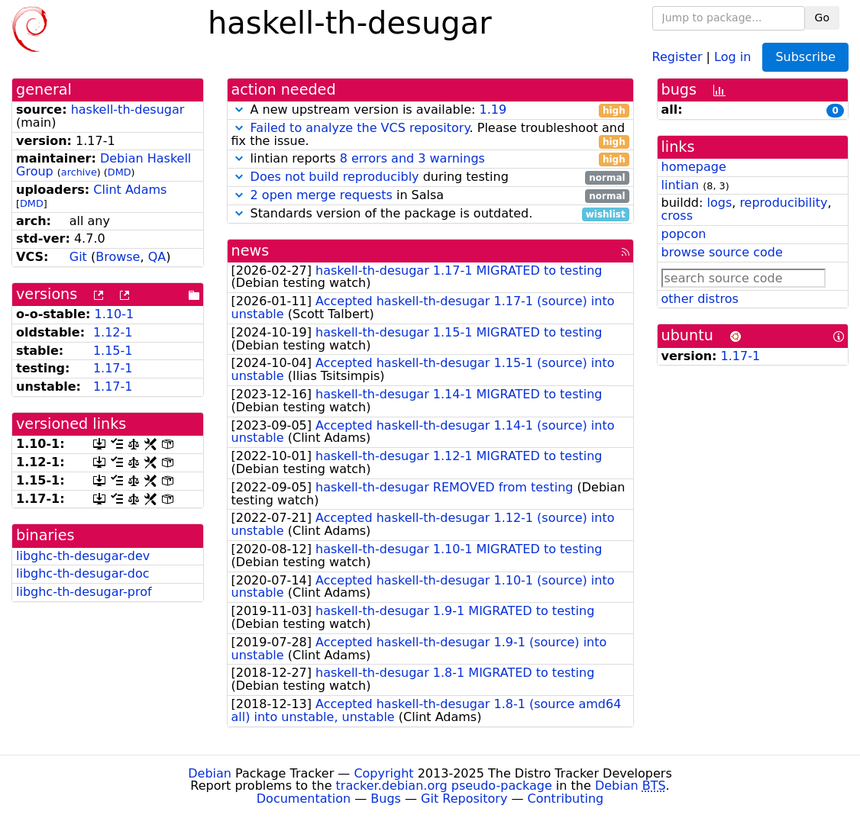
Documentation (304, 798)
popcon (683, 234)
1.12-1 (113, 332)
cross (677, 215)
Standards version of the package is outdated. (430, 214)
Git (78, 257)
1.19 (492, 109)
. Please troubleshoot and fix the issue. (430, 135)
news (250, 250)
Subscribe (805, 57)
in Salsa (430, 195)
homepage (693, 166)
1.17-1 (113, 368)
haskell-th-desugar (128, 109)
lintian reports (430, 159)
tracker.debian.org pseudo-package (444, 785)
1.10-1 (114, 314)
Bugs (385, 798)
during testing (430, 177)
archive (79, 172)
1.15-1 (113, 350)
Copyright (383, 773)
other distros (700, 298)
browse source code (722, 252)
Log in (732, 56)
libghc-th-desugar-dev (83, 556)
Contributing (566, 798)
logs (719, 202)
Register (677, 56)
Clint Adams (130, 189)
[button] (239, 109)
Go (822, 17)
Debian (209, 773)
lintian (680, 185)
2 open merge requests (322, 195)
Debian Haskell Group (103, 165)
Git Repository (464, 798)
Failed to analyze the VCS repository (360, 128)
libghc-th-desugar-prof (84, 592)
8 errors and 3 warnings (412, 158)
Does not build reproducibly (335, 176)
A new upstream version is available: (430, 110)
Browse (117, 257)
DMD (119, 172)
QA (157, 257)
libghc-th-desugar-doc (83, 573)
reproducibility (783, 202)
